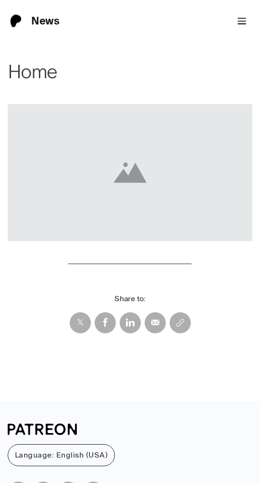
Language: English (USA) (61, 454)
